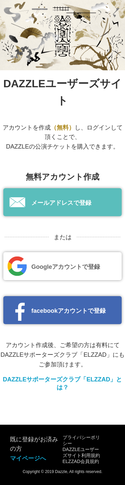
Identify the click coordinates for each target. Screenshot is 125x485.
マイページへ (28, 458)
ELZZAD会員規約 (81, 461)
